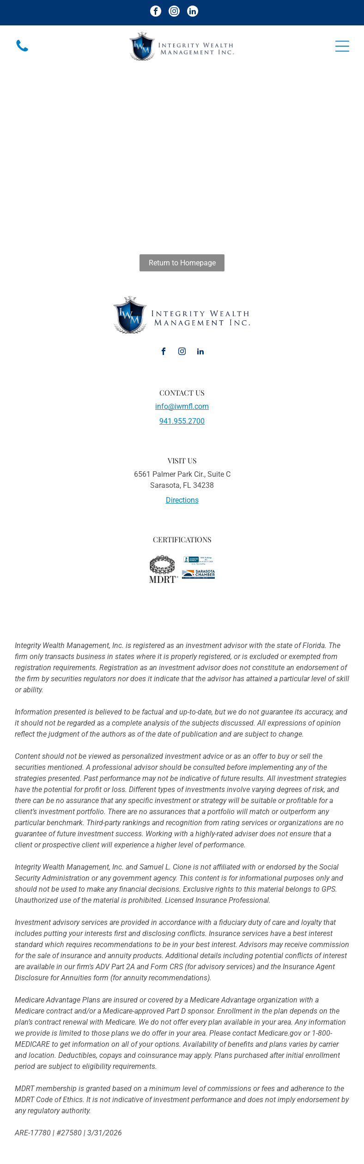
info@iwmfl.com (182, 406)
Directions (182, 500)
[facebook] (155, 12)
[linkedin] (192, 12)
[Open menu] (342, 46)
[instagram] (174, 12)
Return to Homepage (182, 262)
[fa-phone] (22, 51)
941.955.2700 (182, 421)
